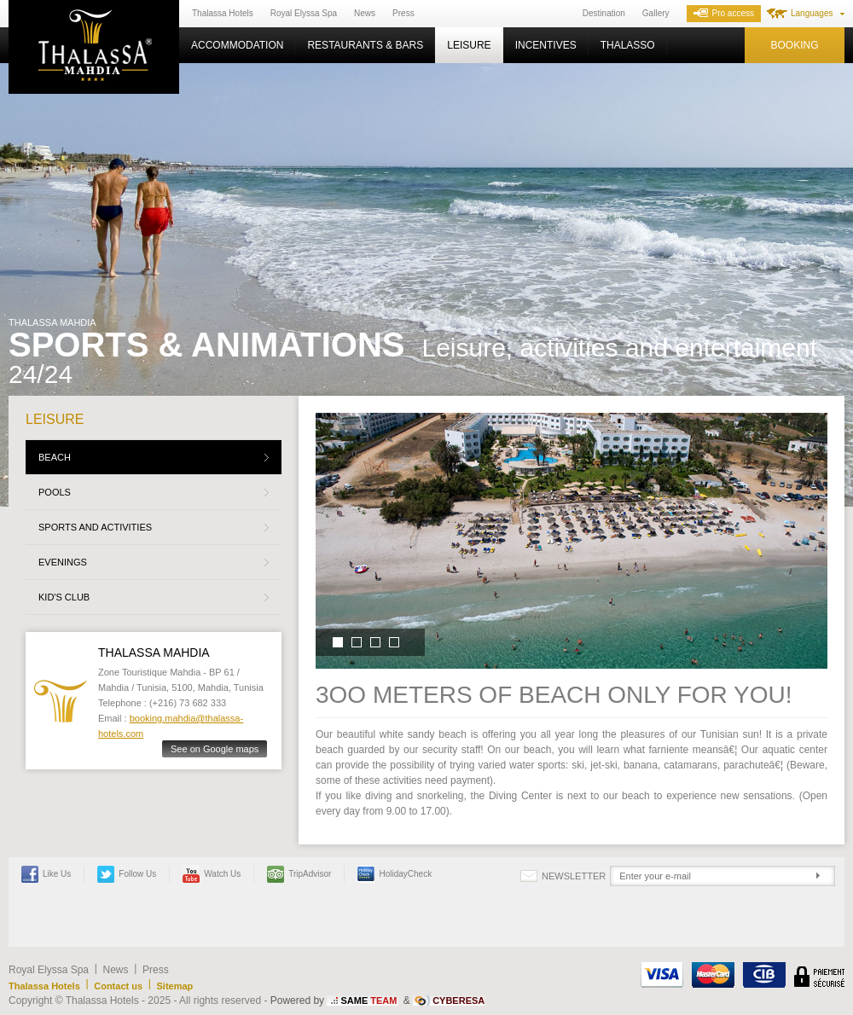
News (364, 13)
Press (403, 13)
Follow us (126, 874)
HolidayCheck (394, 874)
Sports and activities (95, 527)
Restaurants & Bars (365, 45)
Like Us (46, 874)
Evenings (62, 562)
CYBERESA (458, 1000)
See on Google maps (214, 749)
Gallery (656, 13)
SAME (368, 1000)
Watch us (212, 874)
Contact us (118, 986)
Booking (794, 45)
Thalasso (628, 45)
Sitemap (175, 986)
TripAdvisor (299, 874)
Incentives (546, 45)
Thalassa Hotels (222, 13)
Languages (812, 13)
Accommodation (237, 45)
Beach (54, 457)
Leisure (468, 45)
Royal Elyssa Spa (303, 13)
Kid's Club (64, 597)
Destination (604, 13)
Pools (54, 492)
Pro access (723, 13)
